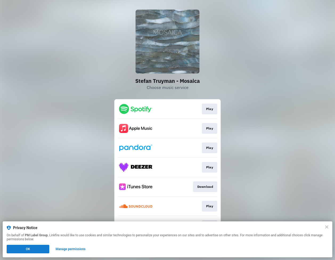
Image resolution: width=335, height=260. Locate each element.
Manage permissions (71, 249)
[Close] (326, 227)
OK (28, 249)
